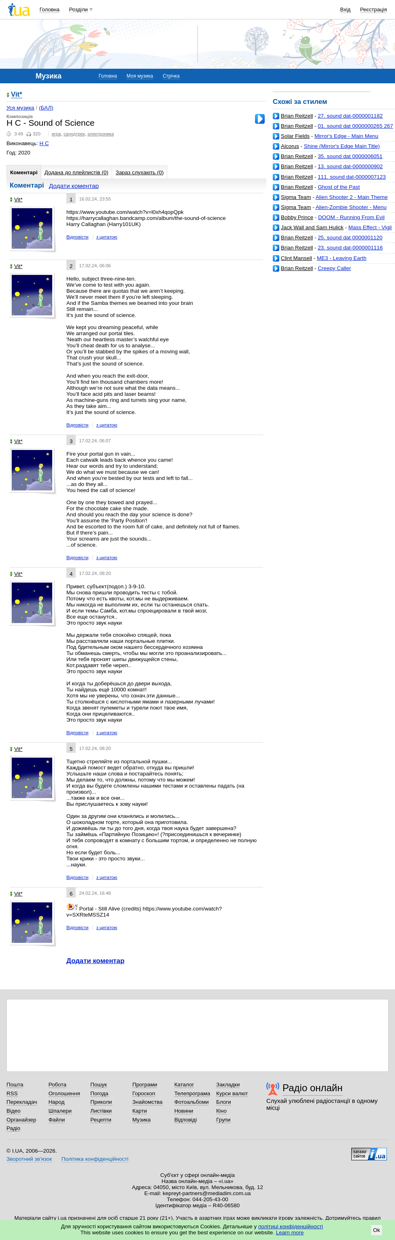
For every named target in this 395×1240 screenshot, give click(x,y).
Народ (57, 1102)
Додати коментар (74, 185)
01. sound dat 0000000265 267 (355, 126)
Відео (13, 1111)
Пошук (98, 1085)
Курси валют (232, 1093)
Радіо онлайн (312, 1087)
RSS (12, 1093)
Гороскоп (143, 1093)
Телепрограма (192, 1093)
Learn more (290, 1232)
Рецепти (100, 1120)
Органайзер (21, 1120)
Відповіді (185, 1120)
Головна (49, 9)
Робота (57, 1085)
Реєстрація (373, 9)
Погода (99, 1093)
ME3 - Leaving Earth (342, 258)
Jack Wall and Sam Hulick (312, 227)
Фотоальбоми (191, 1102)
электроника (100, 133)
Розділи (78, 9)
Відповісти (77, 236)
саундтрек (74, 133)
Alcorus (290, 146)
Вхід (345, 9)
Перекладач (21, 1102)
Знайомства (147, 1102)
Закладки (228, 1085)
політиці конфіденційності (290, 1226)
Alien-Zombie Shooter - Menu (351, 207)
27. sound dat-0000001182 (350, 116)
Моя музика (140, 76)
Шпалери (60, 1111)
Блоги (223, 1102)
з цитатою (106, 236)
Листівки (101, 1111)
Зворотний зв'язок (29, 1159)
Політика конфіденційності (95, 1159)
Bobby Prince (297, 217)
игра (56, 133)
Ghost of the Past (339, 187)
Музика (141, 1120)
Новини (183, 1111)
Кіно (221, 1111)
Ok (376, 1230)
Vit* (16, 94)
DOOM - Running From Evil (351, 217)
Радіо (13, 1128)
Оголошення (64, 1093)
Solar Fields (295, 136)
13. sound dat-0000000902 (350, 166)
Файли (57, 1120)
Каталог (184, 1085)
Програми (144, 1085)
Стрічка (171, 76)
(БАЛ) (46, 108)
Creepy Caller (334, 268)
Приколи (101, 1102)
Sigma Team (296, 197)
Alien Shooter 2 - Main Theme (352, 197)
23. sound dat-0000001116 (350, 248)
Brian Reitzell (297, 116)
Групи (223, 1120)
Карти (139, 1111)
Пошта (14, 1085)
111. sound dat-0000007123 (352, 177)
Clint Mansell (296, 258)
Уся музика (20, 108)
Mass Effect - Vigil (370, 227)
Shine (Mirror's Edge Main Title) (342, 146)
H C (44, 143)
